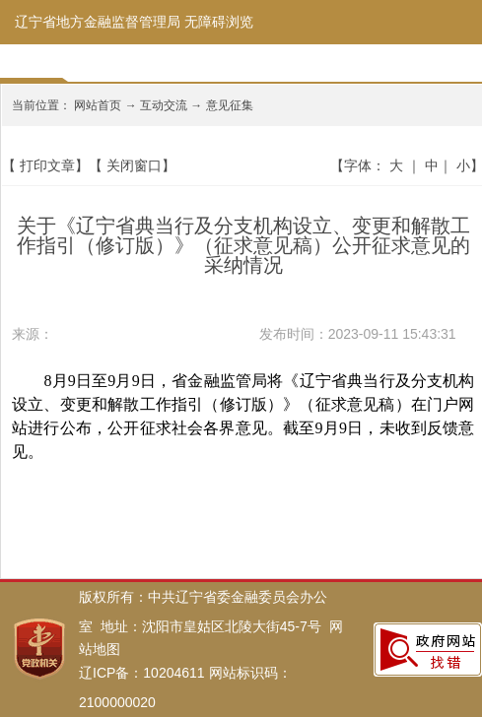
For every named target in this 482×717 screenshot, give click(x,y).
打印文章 (47, 165)
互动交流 (163, 105)
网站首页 (97, 105)
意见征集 (229, 105)
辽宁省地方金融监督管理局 (97, 22)
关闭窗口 (134, 165)
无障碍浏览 (218, 22)
